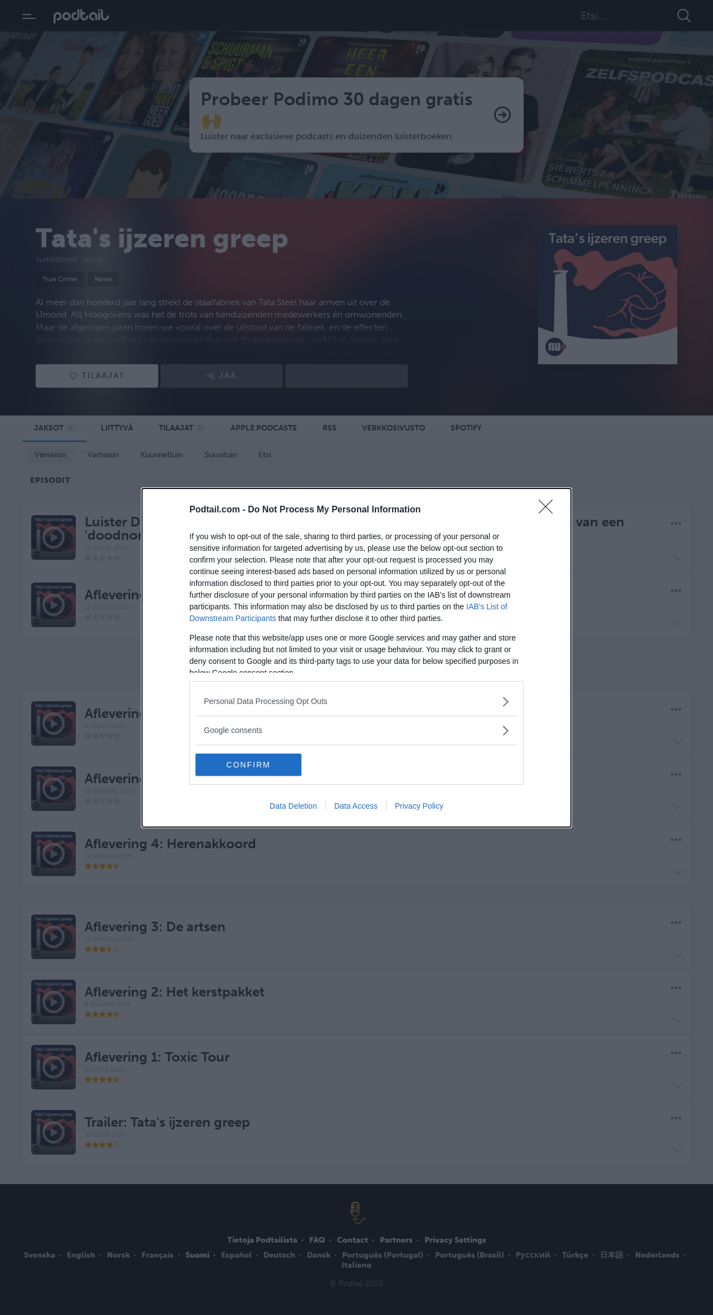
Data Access (356, 805)
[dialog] (356, 657)
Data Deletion (293, 805)
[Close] (549, 510)
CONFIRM (248, 764)
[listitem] (356, 701)
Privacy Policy (419, 805)
